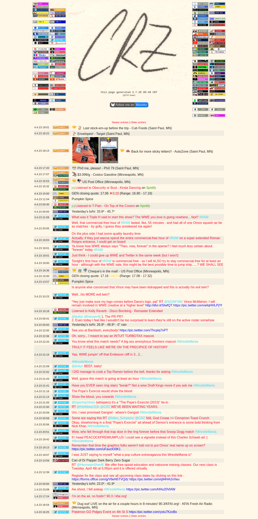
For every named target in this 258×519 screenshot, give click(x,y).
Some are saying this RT (90, 418)
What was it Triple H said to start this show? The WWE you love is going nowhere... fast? (135, 217)
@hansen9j (92, 316)
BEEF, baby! (92, 366)
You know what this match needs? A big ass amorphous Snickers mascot (124, 341)
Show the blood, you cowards (93, 396)
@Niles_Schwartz (120, 418)
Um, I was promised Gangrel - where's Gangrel (106, 412)
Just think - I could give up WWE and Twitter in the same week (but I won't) (125, 255)
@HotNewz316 (88, 406)
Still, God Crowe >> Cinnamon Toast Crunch (177, 418)
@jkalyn (77, 316)
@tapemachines (83, 402)
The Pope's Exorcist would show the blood (102, 391)
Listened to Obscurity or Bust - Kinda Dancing (108, 187)
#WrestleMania (187, 341)
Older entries (138, 122)
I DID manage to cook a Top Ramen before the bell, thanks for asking (121, 371)
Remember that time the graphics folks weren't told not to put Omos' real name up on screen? (138, 445)
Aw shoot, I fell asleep (88, 489)
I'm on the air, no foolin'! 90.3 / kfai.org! (99, 496)
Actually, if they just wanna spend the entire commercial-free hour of (120, 238)
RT (74, 406)
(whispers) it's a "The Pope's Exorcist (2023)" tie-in (131, 402)
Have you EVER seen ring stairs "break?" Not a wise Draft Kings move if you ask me (132, 385)
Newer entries (120, 122)
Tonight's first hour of (87, 261)
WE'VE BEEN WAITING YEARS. (134, 406)
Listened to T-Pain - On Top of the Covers (105, 206)
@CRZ (105, 406)
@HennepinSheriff (90, 464)
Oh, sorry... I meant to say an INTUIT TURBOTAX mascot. (113, 336)
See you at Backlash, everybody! (95, 330)
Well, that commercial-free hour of (96, 222)
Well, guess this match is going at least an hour (106, 378)
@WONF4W (173, 301)
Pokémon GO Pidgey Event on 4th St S (100, 512)
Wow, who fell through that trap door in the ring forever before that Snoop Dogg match (133, 431)
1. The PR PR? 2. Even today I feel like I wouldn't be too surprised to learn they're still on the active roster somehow (143, 318)
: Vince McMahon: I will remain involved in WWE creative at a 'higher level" (143, 303)
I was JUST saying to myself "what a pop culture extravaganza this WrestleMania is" (132, 454)
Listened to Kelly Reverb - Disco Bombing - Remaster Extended (117, 311)
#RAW (204, 217)
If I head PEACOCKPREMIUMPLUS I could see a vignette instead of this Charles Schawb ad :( (140, 437)
